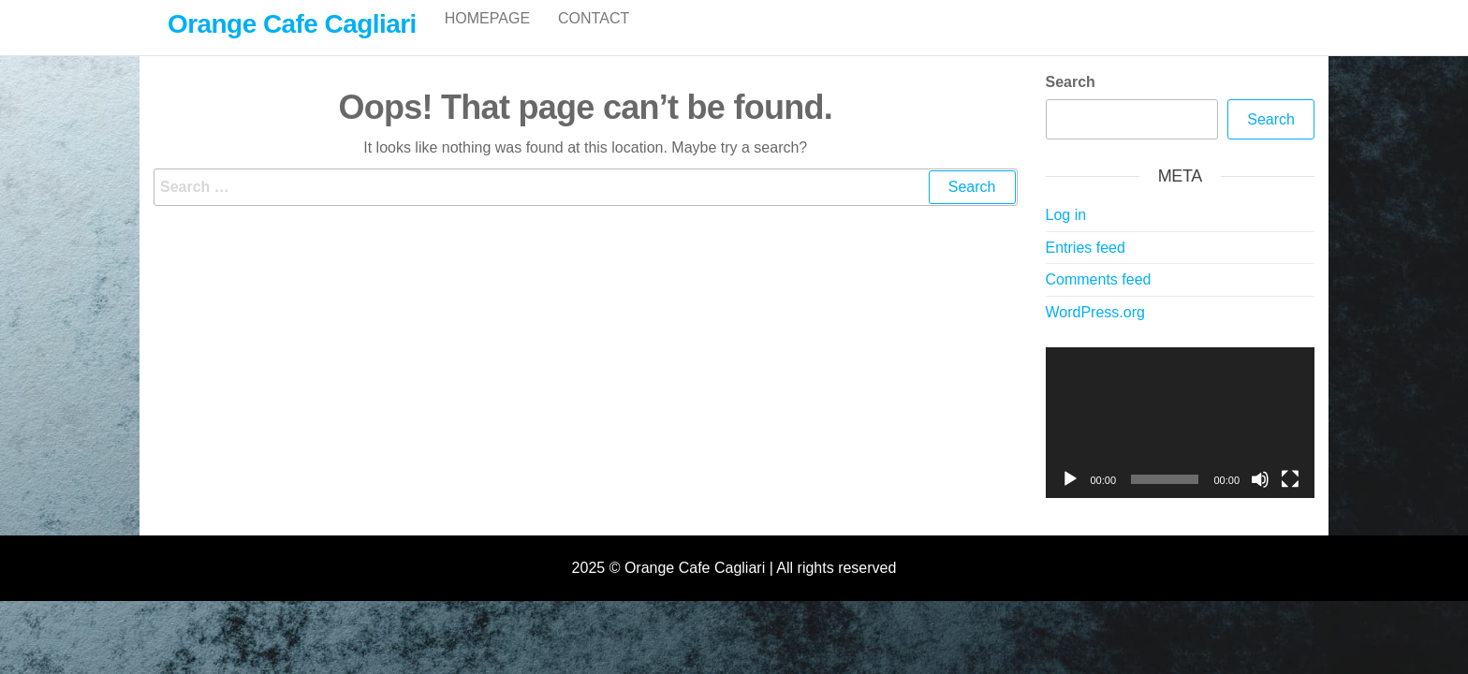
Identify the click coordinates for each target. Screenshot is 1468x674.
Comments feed (1099, 299)
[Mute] (1260, 499)
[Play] (1070, 499)
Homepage (487, 37)
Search (1070, 102)
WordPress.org (1095, 332)
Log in (1066, 234)
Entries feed (1085, 267)
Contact (593, 37)
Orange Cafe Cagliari (292, 23)
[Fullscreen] (1290, 499)
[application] (1180, 443)
